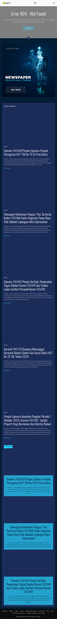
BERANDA (4, 611)
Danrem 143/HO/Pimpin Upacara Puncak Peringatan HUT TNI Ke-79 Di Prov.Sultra (26, 152)
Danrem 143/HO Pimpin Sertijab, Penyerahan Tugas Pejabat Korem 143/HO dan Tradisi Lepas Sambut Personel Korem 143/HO (28, 285)
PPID (48, 611)
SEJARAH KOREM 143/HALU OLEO (36, 613)
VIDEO (22, 611)
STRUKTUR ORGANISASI (18, 613)
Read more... (7, 168)
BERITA (5, 146)
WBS (52, 611)
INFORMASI (42, 611)
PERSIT (16, 611)
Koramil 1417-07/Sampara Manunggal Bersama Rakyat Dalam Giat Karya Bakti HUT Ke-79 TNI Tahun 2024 (28, 353)
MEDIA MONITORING (31, 611)
